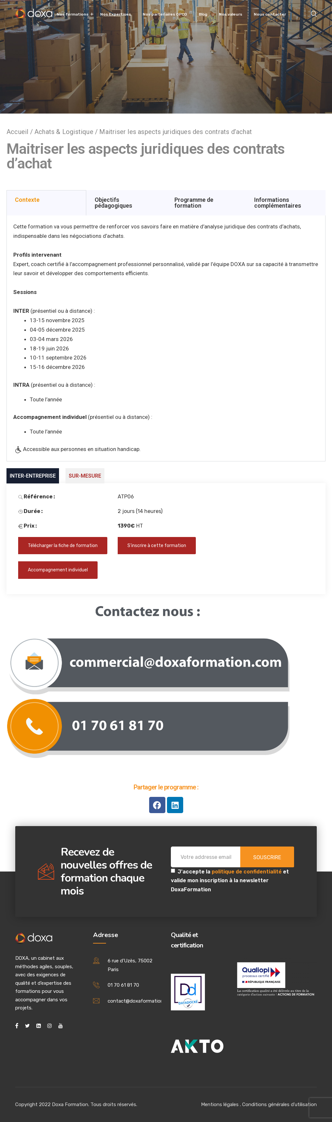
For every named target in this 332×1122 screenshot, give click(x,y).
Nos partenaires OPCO (165, 14)
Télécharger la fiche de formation (63, 545)
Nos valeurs (230, 14)
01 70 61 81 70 (123, 985)
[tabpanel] (166, 338)
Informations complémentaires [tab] (277, 202)
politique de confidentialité (247, 872)
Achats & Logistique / (66, 132)
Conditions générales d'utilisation (279, 1104)
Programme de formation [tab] (193, 202)
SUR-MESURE (85, 476)
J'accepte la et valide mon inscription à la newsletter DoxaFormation (230, 880)
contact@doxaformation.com (141, 1001)
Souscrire (267, 857)
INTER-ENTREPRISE (33, 476)
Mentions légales (220, 1104)
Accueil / (20, 132)
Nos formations (73, 14)
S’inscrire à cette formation (156, 545)
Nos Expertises (115, 14)
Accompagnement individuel (58, 570)
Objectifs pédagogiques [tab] (113, 202)
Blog (203, 14)
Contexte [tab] (27, 199)
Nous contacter (270, 14)
